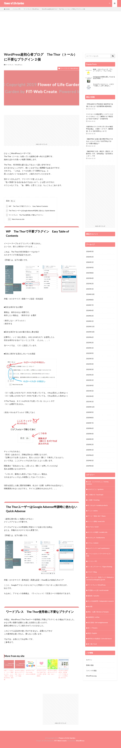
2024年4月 (90, 310)
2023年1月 (90, 348)
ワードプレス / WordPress (31, 9)
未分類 (90, 607)
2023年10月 (90, 332)
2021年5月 (90, 391)
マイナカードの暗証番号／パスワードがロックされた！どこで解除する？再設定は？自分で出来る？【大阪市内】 (99, 116)
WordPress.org (91, 676)
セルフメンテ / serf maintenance (98, 548)
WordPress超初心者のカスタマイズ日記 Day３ (52, 672)
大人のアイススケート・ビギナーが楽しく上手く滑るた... (103, 85)
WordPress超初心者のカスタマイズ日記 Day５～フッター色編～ (20, 673)
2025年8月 (90, 273)
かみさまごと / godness (96, 489)
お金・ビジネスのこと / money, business (97, 483)
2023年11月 (90, 326)
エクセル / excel (93, 527)
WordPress (80, 741)
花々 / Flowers (92, 628)
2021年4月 (90, 396)
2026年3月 (90, 251)
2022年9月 (90, 353)
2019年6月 (90, 455)
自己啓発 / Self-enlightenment (98, 623)
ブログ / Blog (92, 572)
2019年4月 (90, 466)
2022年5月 (90, 359)
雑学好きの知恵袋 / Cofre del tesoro (100, 639)
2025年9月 (90, 267)
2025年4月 (90, 278)
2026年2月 (90, 257)
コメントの (91, 671)
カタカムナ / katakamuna (96, 538)
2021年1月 (90, 402)
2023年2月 (90, 343)
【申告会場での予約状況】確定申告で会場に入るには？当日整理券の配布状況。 (99, 105)
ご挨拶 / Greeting (93, 500)
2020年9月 (90, 412)
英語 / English (92, 633)
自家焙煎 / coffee (93, 617)
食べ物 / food (92, 644)
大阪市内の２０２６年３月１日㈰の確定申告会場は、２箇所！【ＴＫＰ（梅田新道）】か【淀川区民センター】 (99, 129)
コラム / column (93, 543)
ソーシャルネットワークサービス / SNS (98, 555)
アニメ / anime (93, 511)
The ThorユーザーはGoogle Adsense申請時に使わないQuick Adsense (30, 210)
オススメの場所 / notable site (97, 532)
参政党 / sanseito (93, 596)
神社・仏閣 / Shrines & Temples (98, 612)
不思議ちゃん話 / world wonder (98, 590)
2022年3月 (90, 369)
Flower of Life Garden (14, 3)
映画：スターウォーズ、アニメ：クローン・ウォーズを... (102, 70)
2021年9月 (90, 385)
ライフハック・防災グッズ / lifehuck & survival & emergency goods (100, 579)
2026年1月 (90, 262)
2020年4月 (90, 434)
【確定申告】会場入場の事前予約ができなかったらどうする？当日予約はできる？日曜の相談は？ (99, 141)
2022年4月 (90, 364)
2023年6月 (90, 337)
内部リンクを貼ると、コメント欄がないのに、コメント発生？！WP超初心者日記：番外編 (8, 675)
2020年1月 (90, 450)
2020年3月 (90, 439)
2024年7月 (90, 305)
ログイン (89, 660)
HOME (8, 9)
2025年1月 (90, 289)
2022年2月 (90, 375)
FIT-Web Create (60, 741)
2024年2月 (90, 316)
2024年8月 (90, 300)
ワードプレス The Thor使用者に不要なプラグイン (24, 215)
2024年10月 (90, 294)
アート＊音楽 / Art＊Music (97, 516)
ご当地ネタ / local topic (95, 495)
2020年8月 (90, 418)
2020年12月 (90, 407)
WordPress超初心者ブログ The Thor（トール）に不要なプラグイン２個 (63, 9)
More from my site (16, 219)
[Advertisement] (60, 31)
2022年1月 (90, 380)
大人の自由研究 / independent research (101, 601)
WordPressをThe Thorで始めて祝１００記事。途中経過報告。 (41, 673)
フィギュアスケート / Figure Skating (100, 567)
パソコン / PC (17, 9)
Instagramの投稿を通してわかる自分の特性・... (104, 77)
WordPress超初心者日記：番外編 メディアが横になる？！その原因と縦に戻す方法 (63, 674)
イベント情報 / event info (96, 521)
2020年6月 (90, 428)
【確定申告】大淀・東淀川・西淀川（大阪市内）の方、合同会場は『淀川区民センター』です (99, 153)
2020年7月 (90, 423)
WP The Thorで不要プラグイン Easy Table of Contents (27, 206)
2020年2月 (90, 444)
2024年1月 (90, 321)
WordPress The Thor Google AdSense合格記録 (30, 672)
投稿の (90, 665)
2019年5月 (90, 460)
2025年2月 (90, 283)
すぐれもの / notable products (98, 505)
